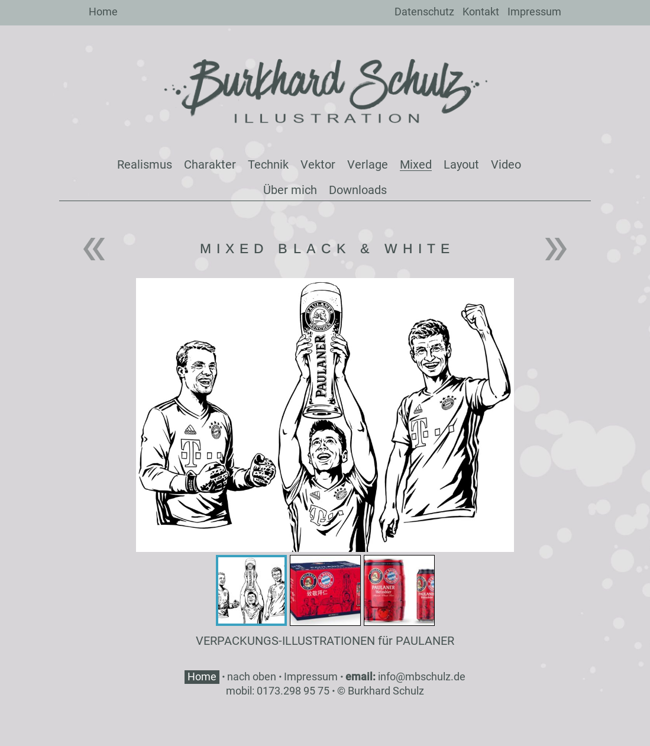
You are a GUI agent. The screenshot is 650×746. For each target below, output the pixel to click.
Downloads (358, 190)
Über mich (290, 190)
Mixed (416, 164)
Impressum (534, 11)
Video (506, 164)
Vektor (317, 164)
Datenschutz (424, 11)
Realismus (144, 164)
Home (103, 11)
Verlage (367, 164)
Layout (461, 164)
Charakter (210, 164)
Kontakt (481, 11)
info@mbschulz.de (421, 676)
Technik (268, 164)
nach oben (251, 676)
